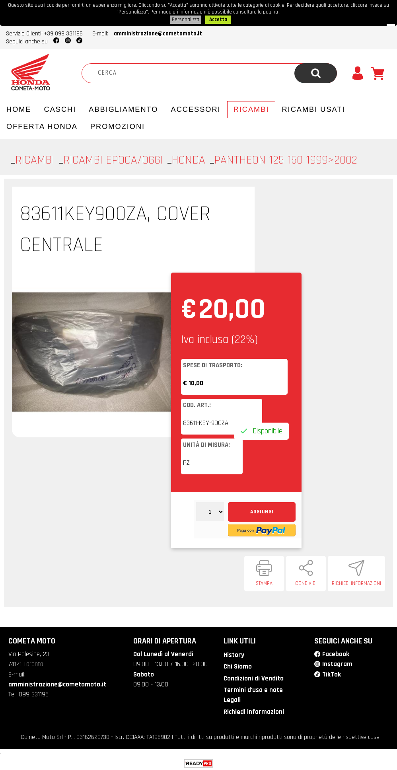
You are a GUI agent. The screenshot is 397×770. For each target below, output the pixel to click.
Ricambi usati (313, 108)
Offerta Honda (42, 125)
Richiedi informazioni (356, 582)
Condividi (306, 582)
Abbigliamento (123, 108)
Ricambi (251, 108)
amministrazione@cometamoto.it (158, 32)
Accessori (196, 108)
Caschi (60, 108)
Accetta (218, 19)
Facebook (335, 653)
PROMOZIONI (117, 125)
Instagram (337, 663)
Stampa (264, 582)
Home (18, 108)
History (234, 653)
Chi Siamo (238, 665)
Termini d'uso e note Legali (253, 693)
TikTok (331, 673)
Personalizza (185, 19)
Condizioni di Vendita (254, 677)
